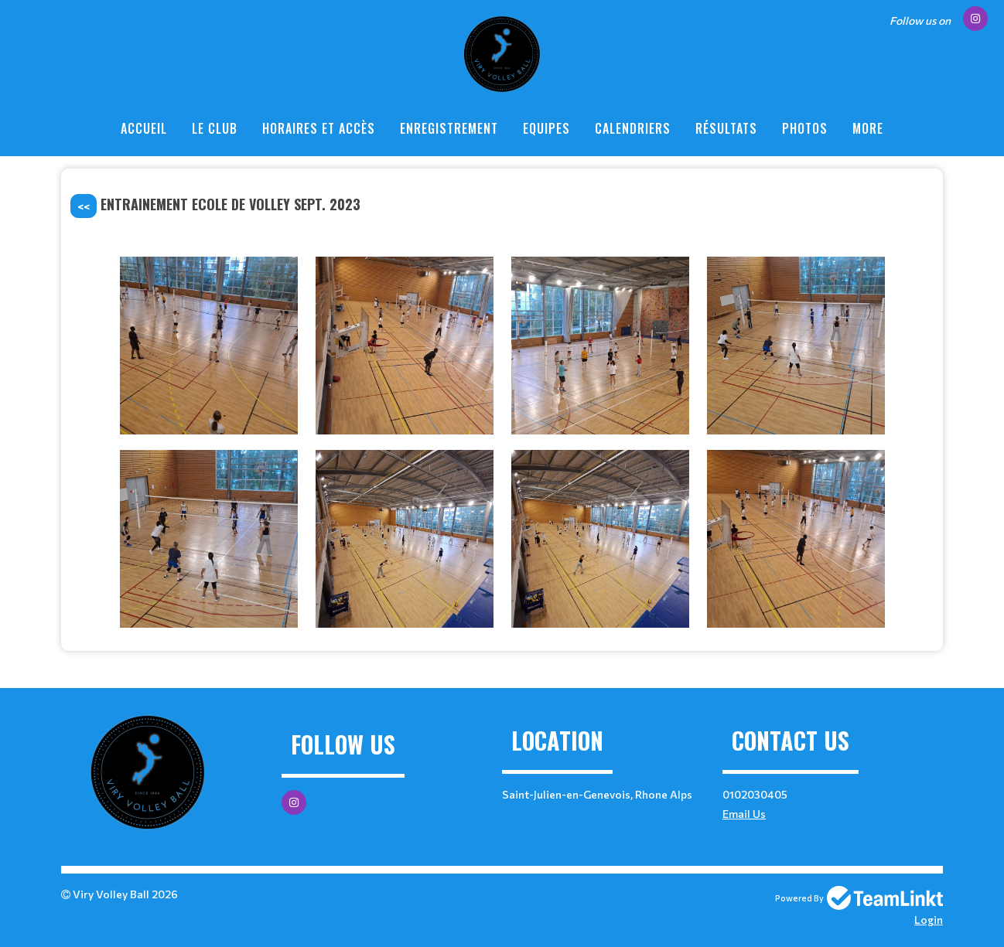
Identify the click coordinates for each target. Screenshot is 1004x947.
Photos (805, 128)
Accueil (144, 128)
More (867, 128)
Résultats (726, 128)
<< (83, 206)
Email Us (744, 813)
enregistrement (449, 128)
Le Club (214, 128)
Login (928, 919)
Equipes (546, 128)
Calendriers (633, 128)
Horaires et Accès (318, 128)
